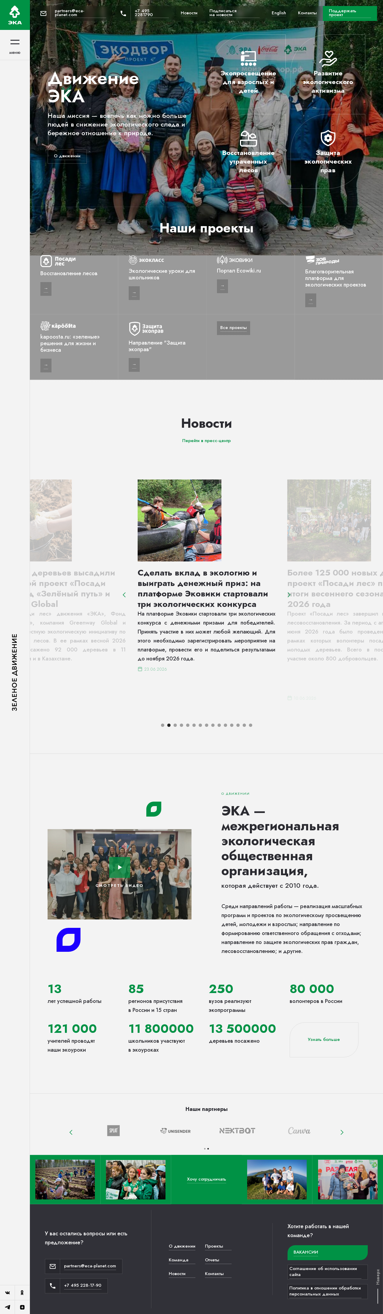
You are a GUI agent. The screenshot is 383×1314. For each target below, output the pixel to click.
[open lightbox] (119, 867)
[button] (124, 594)
